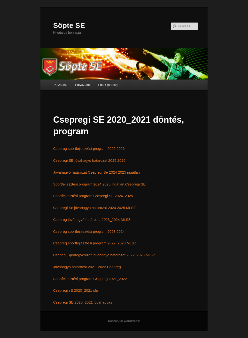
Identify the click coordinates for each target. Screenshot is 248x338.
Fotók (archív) (107, 85)
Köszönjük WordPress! (124, 321)
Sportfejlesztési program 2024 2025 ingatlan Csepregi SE (99, 184)
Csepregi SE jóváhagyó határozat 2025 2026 (89, 160)
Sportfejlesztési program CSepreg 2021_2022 (90, 279)
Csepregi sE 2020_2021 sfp (75, 290)
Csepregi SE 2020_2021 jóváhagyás (82, 302)
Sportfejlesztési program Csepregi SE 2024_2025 (93, 196)
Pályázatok (83, 85)
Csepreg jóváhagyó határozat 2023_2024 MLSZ (91, 219)
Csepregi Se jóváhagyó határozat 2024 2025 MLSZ (94, 208)
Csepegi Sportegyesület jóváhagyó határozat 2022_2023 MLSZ (104, 255)
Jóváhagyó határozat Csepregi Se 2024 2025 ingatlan (96, 172)
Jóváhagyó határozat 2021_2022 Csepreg (87, 267)
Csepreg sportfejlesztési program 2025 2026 (88, 148)
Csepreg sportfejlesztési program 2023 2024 (88, 231)
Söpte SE (69, 25)
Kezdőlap (61, 85)
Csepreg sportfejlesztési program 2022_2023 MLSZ (94, 243)
